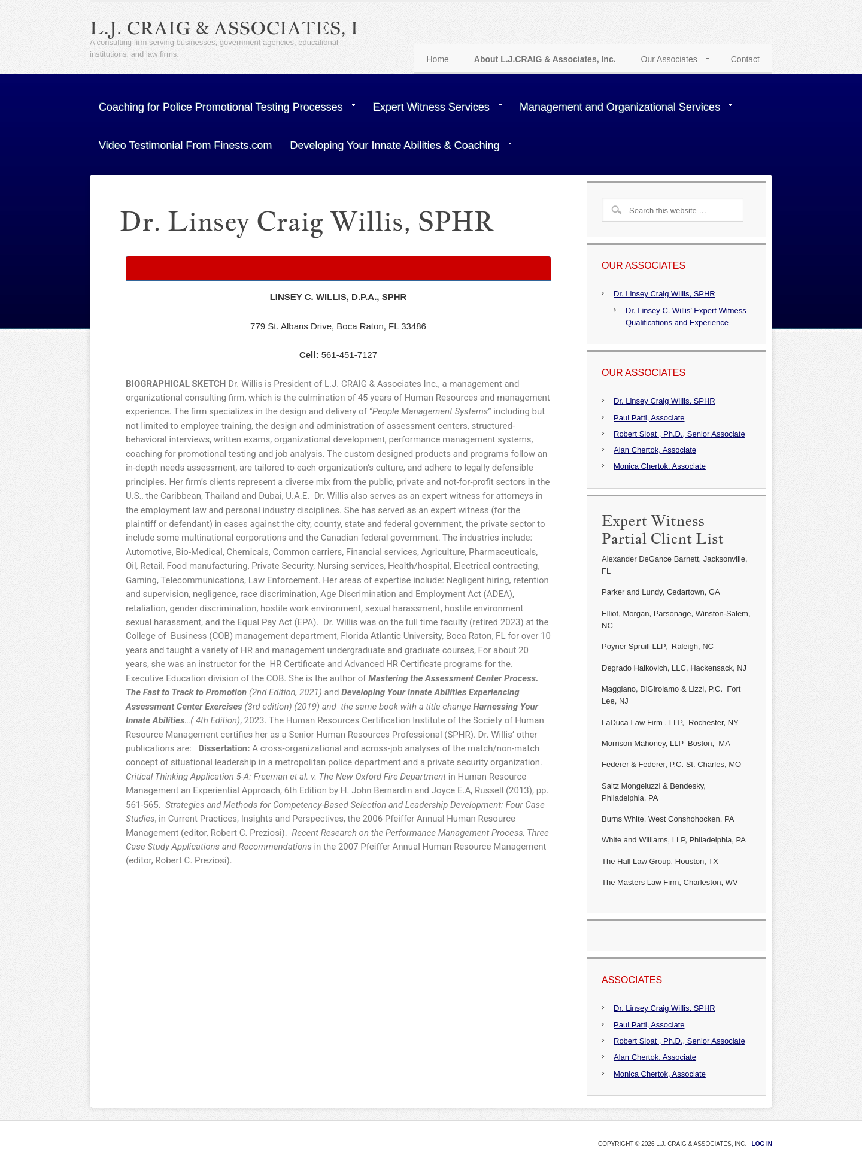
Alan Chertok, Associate (655, 449)
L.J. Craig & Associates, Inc (238, 28)
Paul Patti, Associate (649, 417)
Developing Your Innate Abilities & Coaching (396, 148)
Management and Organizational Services (621, 109)
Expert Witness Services (433, 109)
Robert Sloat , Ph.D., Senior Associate (679, 433)
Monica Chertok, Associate (660, 466)
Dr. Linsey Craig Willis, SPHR (664, 293)
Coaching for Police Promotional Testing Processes (222, 109)
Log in (762, 1144)
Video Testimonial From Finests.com (185, 145)
